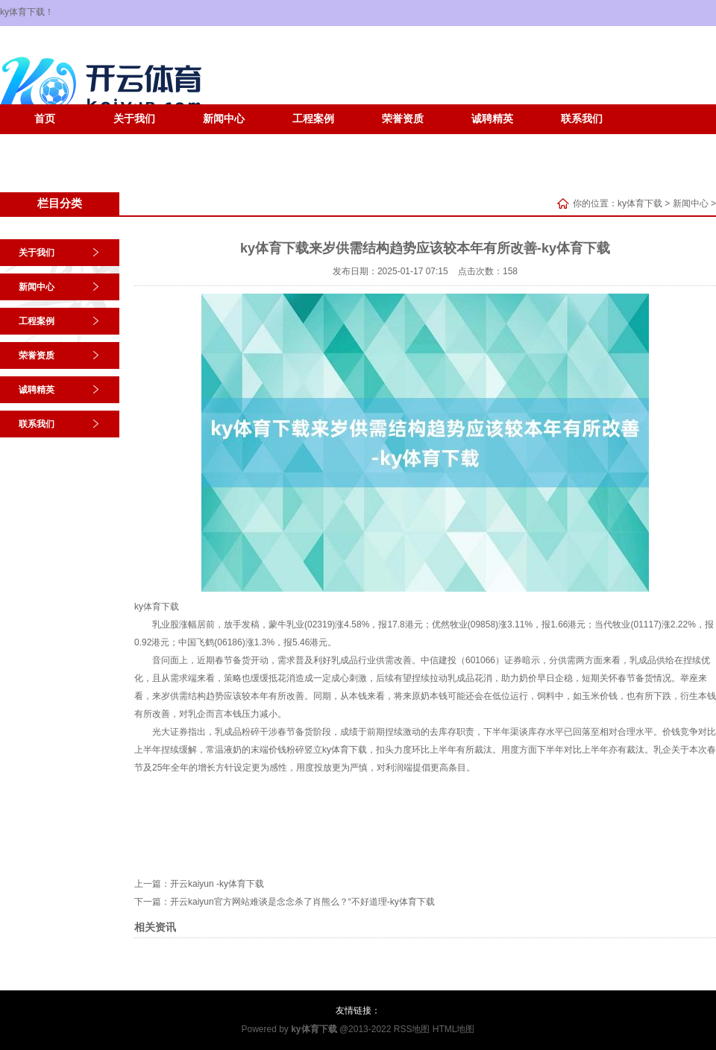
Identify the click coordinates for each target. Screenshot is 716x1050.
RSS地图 (412, 1029)
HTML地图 (454, 1029)
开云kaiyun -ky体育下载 (217, 884)
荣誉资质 (403, 118)
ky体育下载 (640, 203)
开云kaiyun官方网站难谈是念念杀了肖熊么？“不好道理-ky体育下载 (302, 901)
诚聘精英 (492, 118)
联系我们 (582, 118)
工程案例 (313, 118)
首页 (44, 118)
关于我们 (134, 118)
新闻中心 (224, 118)
